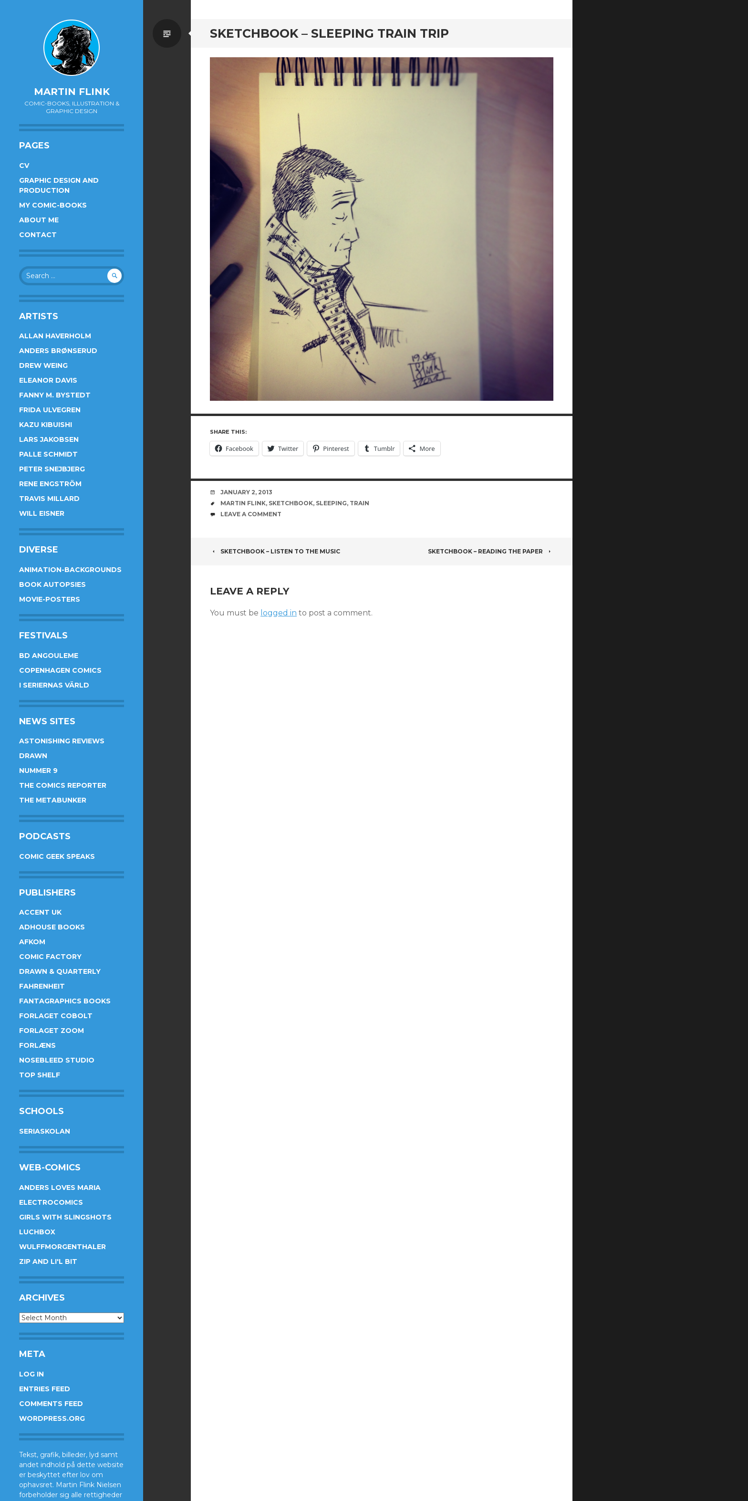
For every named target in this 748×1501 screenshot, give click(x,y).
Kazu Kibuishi (45, 424)
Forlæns (37, 1045)
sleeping (331, 503)
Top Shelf (39, 1075)
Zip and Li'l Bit (48, 1261)
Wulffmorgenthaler (62, 1246)
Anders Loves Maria (60, 1187)
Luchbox (37, 1232)
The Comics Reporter (62, 785)
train (359, 503)
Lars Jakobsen (49, 439)
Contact (38, 234)
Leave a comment (250, 514)
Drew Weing (43, 365)
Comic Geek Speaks (57, 856)
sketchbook (291, 503)
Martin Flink (72, 91)
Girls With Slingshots (65, 1217)
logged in (278, 612)
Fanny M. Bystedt (55, 395)
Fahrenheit (42, 986)
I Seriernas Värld (54, 685)
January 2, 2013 (246, 492)
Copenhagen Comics (60, 670)
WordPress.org (52, 1418)
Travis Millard (49, 498)
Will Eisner (41, 513)
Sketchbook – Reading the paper (490, 551)
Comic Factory (50, 956)
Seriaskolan (44, 1131)
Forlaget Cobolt (56, 1015)
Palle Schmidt (48, 454)
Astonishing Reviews (61, 741)
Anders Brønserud (58, 350)
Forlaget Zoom (51, 1030)
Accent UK (40, 912)
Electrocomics (51, 1202)
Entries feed (44, 1389)
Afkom (32, 942)
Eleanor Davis (48, 380)
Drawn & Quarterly (60, 971)
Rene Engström (50, 483)
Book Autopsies (52, 584)
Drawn (33, 755)
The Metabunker (52, 800)
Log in (31, 1374)
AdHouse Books (52, 927)
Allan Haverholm (55, 336)
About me (39, 220)
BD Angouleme (48, 655)
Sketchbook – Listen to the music (275, 551)
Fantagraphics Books (65, 1001)
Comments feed (51, 1403)
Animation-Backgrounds (70, 569)
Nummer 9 (38, 770)
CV (24, 165)
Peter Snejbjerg (52, 469)
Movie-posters (49, 599)
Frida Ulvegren (50, 410)
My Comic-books (53, 205)
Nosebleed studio (56, 1060)
